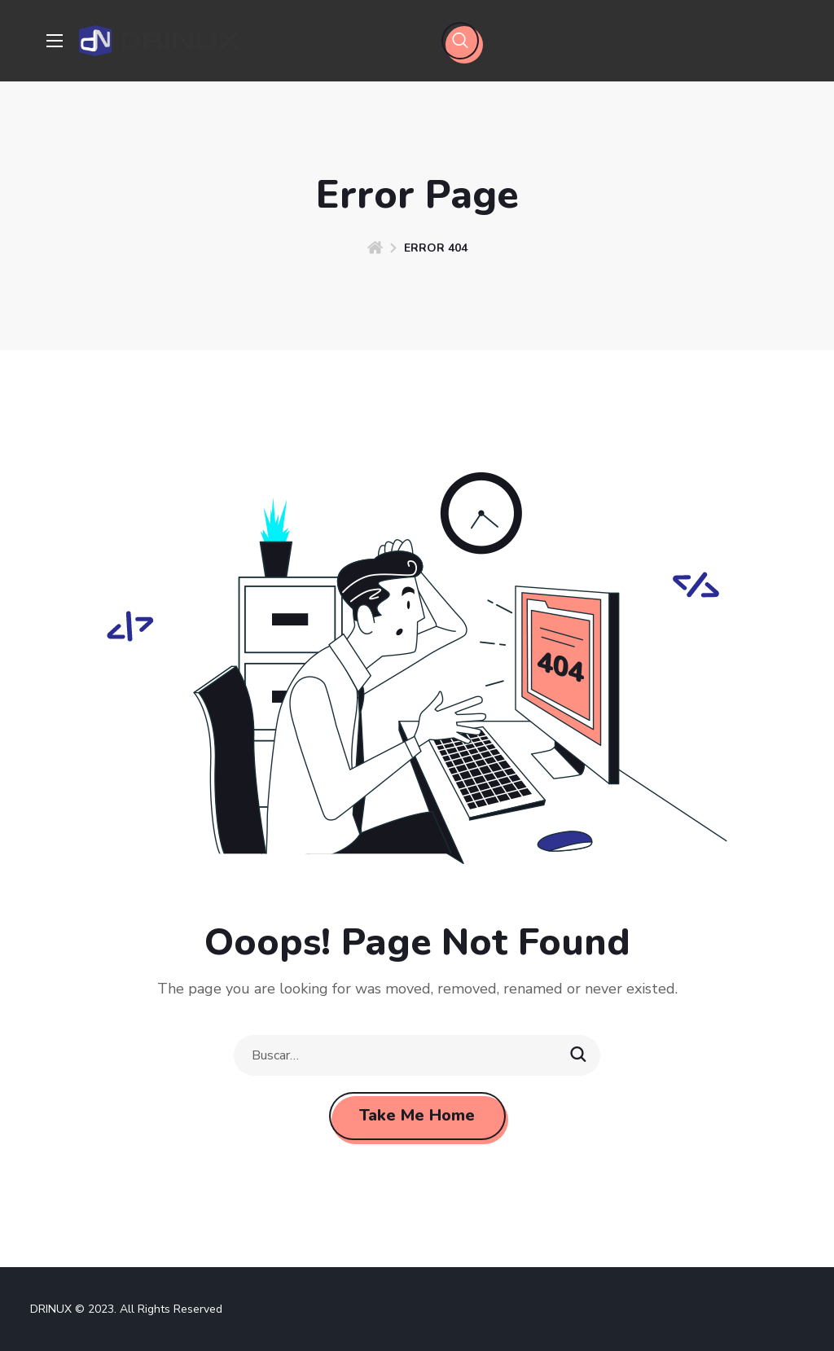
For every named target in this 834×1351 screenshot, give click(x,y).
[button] (460, 40)
